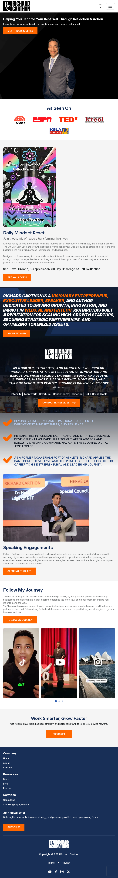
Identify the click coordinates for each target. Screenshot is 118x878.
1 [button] (56, 701)
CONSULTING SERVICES (59, 403)
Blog (5, 783)
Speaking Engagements (16, 804)
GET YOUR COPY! (17, 277)
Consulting (9, 800)
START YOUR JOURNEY (20, 31)
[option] (21, 663)
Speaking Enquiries (19, 571)
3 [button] (62, 701)
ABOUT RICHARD (16, 333)
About (6, 763)
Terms (51, 862)
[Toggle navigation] (110, 6)
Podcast (7, 788)
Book (6, 779)
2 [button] (59, 701)
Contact (7, 767)
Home (6, 758)
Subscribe (59, 734)
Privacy (66, 862)
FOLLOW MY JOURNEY (20, 620)
